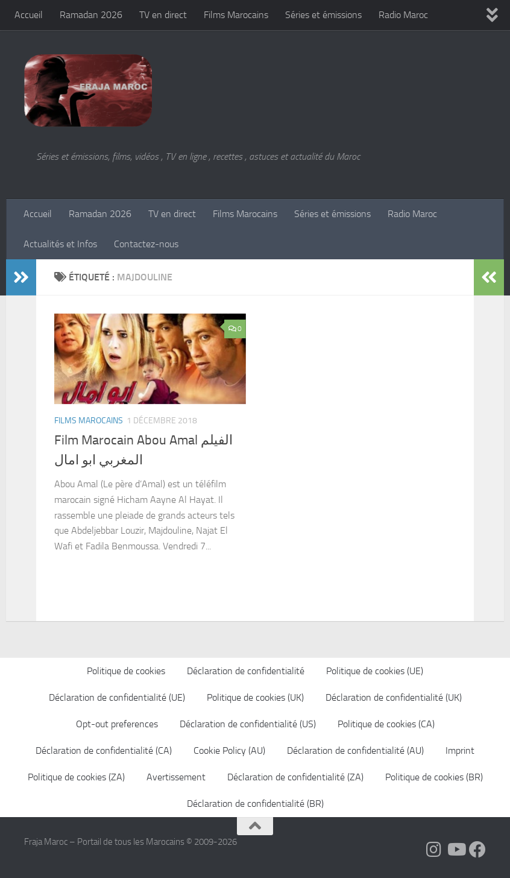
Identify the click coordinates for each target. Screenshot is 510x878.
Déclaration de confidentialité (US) (248, 724)
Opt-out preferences (117, 724)
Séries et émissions (323, 15)
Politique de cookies (126, 671)
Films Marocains (236, 15)
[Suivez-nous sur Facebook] (477, 849)
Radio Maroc (403, 15)
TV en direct (163, 15)
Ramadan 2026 (91, 15)
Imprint (459, 750)
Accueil (28, 15)
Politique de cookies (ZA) (76, 777)
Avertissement (176, 777)
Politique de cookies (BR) (434, 777)
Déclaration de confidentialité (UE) (117, 697)
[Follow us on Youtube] (455, 849)
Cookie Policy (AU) (229, 750)
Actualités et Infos (60, 244)
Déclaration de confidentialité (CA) (104, 750)
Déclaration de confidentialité (245, 671)
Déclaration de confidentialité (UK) (394, 697)
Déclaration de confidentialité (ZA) (295, 777)
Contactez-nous (146, 244)
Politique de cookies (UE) (374, 671)
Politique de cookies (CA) (386, 724)
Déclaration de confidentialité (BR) (255, 803)
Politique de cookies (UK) (255, 697)
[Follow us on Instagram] (434, 849)
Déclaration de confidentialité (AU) (355, 750)
